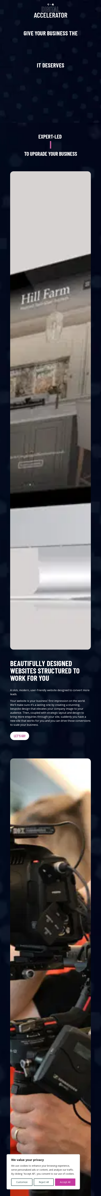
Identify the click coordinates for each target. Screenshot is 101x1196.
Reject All (44, 1182)
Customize (22, 1182)
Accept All (65, 1182)
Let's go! (19, 736)
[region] (43, 1171)
